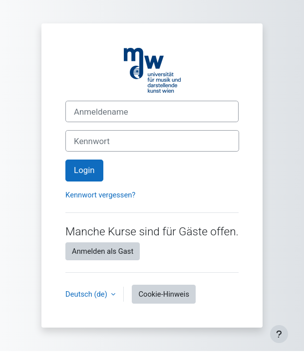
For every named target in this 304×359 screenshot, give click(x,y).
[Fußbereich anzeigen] (279, 334)
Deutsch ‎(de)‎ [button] (87, 294)
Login (84, 170)
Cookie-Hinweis (163, 294)
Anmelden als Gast (102, 251)
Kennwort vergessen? (100, 194)
